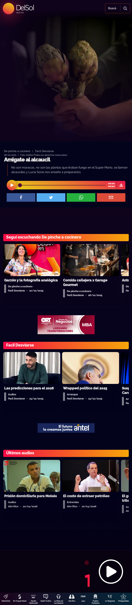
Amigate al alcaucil (27, 160)
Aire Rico (71, 601)
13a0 (83, 601)
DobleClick (6, 601)
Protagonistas (123, 601)
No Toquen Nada (19, 601)
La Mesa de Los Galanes (58, 602)
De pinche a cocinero (17, 151)
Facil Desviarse (44, 151)
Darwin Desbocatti (33, 602)
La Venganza (110, 601)
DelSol (25, 7)
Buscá (112, 8)
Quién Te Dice (45, 601)
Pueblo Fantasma (95, 602)
